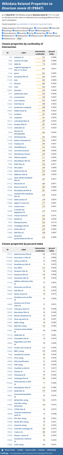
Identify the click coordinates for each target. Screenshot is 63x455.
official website (20, 157)
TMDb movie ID (20, 111)
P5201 (10, 322)
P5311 (10, 287)
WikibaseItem (23, 36)
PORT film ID (19, 164)
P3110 (10, 335)
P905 (10, 164)
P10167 (9, 298)
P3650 (10, 326)
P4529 (10, 124)
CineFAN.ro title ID (21, 368)
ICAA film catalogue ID (23, 429)
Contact (41, 450)
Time (50, 33)
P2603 (10, 77)
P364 (10, 69)
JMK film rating (20, 326)
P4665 (10, 226)
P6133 (10, 274)
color (16, 87)
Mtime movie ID (20, 294)
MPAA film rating (21, 400)
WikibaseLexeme (37, 36)
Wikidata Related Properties (25, 3)
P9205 (10, 278)
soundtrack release (22, 354)
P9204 (10, 338)
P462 (10, 87)
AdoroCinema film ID (22, 254)
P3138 (10, 128)
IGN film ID (18, 290)
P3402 (10, 405)
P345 (10, 64)
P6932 (10, 343)
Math (33, 30)
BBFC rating (19, 351)
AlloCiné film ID (20, 171)
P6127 (10, 121)
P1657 (10, 400)
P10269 (9, 257)
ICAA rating (18, 444)
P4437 (10, 365)
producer (18, 114)
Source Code (31, 450)
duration (17, 90)
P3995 (10, 375)
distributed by (20, 137)
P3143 (10, 229)
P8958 (10, 414)
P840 (10, 150)
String (31, 33)
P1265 (10, 171)
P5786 (10, 190)
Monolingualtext (43, 30)
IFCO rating (18, 358)
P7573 (10, 358)
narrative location (21, 150)
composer (18, 117)
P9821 (10, 395)
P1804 (10, 232)
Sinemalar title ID (21, 278)
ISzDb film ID (19, 335)
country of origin (21, 61)
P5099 (10, 211)
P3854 (10, 440)
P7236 (10, 319)
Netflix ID (18, 219)
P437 (10, 154)
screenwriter (19, 97)
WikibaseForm (9, 36)
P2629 (10, 351)
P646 (10, 144)
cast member (19, 100)
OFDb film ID (19, 128)
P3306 (10, 444)
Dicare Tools (10, 450)
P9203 (10, 368)
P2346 (10, 187)
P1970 (10, 161)
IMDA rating (19, 322)
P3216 (10, 425)
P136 (10, 73)
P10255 (9, 261)
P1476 (10, 80)
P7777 (10, 254)
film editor (18, 168)
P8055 (10, 304)
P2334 (10, 195)
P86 (10, 117)
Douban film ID (20, 124)
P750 (10, 137)
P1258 (10, 140)
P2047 (10, 90)
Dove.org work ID (21, 319)
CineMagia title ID (21, 226)
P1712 (10, 183)
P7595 (10, 435)
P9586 (10, 203)
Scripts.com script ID (22, 348)
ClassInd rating (20, 425)
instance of (18, 57)
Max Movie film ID (21, 312)
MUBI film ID (19, 391)
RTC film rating (20, 418)
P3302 (10, 179)
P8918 (10, 312)
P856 (10, 157)
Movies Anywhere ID (22, 316)
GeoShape (8, 30)
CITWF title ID (19, 409)
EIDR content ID (20, 199)
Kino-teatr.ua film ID (22, 287)
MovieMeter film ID (22, 161)
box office (18, 268)
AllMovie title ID (20, 174)
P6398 (10, 215)
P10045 (9, 309)
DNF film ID (18, 232)
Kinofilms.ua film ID (22, 264)
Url (56, 33)
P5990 (10, 316)
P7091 (10, 330)
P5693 (10, 378)
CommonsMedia (42, 28)
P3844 (10, 237)
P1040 (10, 168)
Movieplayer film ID (22, 387)
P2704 (10, 199)
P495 (10, 61)
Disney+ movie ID (21, 435)
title (16, 80)
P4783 (10, 387)
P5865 (10, 290)
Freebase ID (19, 144)
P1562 (10, 174)
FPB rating (18, 365)
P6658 (10, 361)
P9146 (10, 409)
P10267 (9, 264)
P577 (10, 94)
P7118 (10, 282)
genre (16, 73)
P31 (10, 57)
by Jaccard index (45, 24)
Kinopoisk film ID (21, 77)
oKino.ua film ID (20, 261)
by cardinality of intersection (28, 24)
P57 (10, 83)
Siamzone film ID (21, 274)
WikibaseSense (9, 38)
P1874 (10, 219)
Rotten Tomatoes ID (22, 140)
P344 (10, 132)
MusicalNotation (10, 33)
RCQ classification (21, 361)
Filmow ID (18, 371)
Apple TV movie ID (21, 203)
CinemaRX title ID (21, 338)
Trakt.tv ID (18, 432)
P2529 (10, 104)
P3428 (10, 422)
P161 (10, 100)
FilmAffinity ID (20, 147)
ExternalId (55, 28)
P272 (10, 107)
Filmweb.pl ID (19, 375)
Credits (20, 450)
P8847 (50, 15)
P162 (10, 114)
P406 (10, 354)
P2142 (10, 268)
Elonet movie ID (20, 187)
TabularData (41, 33)
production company (22, 107)
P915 (10, 222)
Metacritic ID (19, 183)
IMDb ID (17, 64)
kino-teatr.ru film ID (22, 257)
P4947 (10, 111)
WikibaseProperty (53, 36)
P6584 (10, 348)
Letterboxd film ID (21, 121)
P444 (10, 206)
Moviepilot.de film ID (22, 190)
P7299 (10, 391)
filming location (20, 222)
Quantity (22, 33)
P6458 (10, 294)
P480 (10, 147)
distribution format (22, 154)
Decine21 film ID (21, 271)
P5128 (10, 429)
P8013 (10, 432)
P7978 (10, 271)
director (17, 83)
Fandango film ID (21, 378)
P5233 (10, 371)
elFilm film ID (19, 229)
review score (19, 206)
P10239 (9, 383)
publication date (21, 94)
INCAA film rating (21, 422)
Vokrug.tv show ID (21, 309)
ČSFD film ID (19, 104)
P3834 (10, 418)
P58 (10, 97)
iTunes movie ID (20, 215)
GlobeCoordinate (21, 30)
